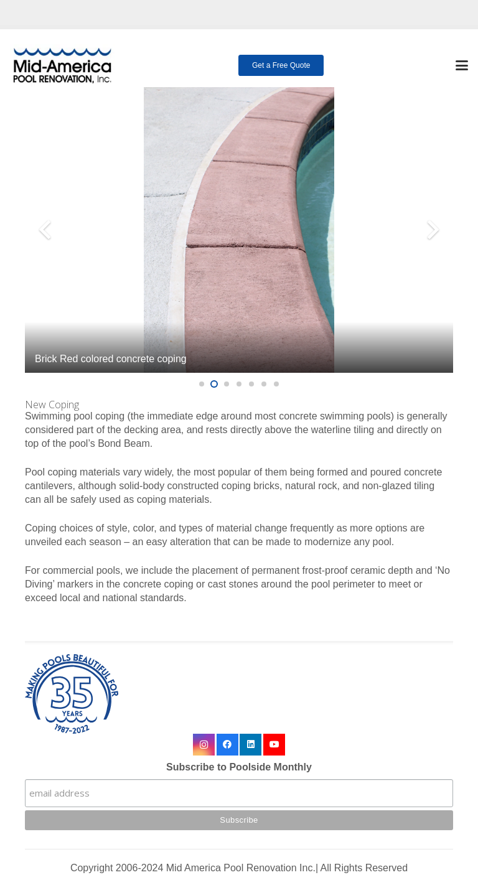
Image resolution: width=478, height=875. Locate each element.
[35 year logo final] (239, 694)
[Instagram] (204, 745)
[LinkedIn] (250, 745)
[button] (462, 65)
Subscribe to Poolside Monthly (239, 767)
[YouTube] (274, 745)
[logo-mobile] (62, 65)
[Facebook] (227, 745)
